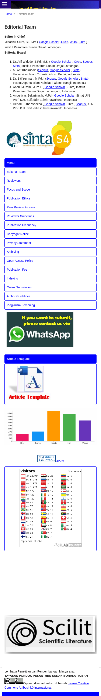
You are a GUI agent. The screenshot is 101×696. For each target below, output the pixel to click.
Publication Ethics (18, 198)
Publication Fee (17, 269)
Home (8, 13)
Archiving (13, 251)
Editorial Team (16, 171)
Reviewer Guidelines (20, 216)
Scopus (88, 61)
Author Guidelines (18, 296)
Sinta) (85, 78)
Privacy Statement (19, 243)
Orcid (64, 42)
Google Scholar (49, 42)
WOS (73, 42)
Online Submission (19, 287)
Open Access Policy (20, 260)
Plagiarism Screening (21, 305)
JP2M (60, 460)
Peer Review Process (21, 207)
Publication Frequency (21, 225)
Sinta (82, 42)
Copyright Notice (18, 234)
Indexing (12, 278)
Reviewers (14, 180)
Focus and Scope (18, 189)
